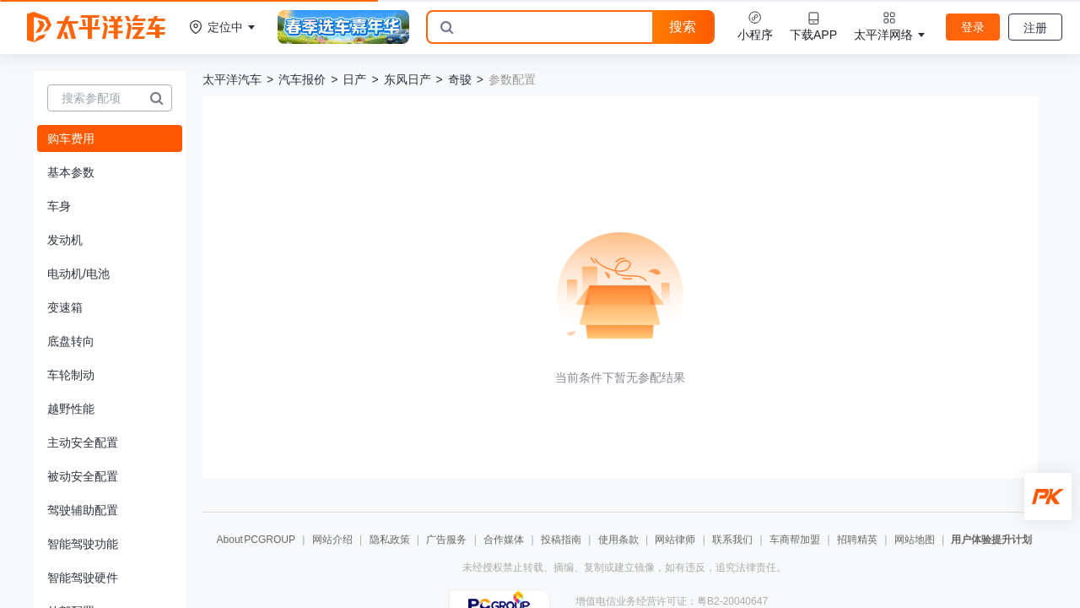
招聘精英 (857, 540)
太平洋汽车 (232, 79)
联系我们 (732, 540)
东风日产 (407, 79)
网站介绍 (332, 540)
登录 (973, 27)
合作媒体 (503, 540)
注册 (1035, 28)
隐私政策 (390, 540)
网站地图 (914, 540)
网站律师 (675, 540)
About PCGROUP (256, 540)
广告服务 (446, 540)
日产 (354, 79)
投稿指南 (561, 540)
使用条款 (618, 540)
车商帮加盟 (795, 540)
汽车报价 (302, 79)
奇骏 (460, 79)
